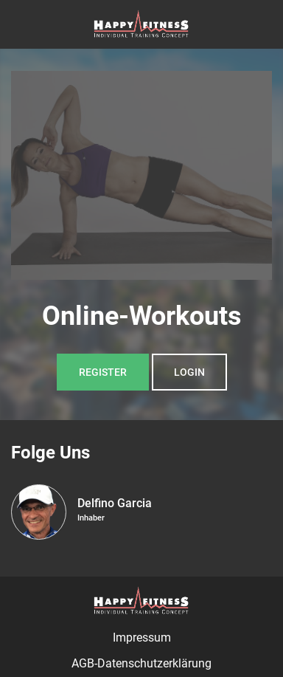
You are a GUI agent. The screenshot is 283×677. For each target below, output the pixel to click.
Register (103, 372)
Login (189, 372)
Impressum (142, 637)
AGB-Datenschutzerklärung (141, 663)
